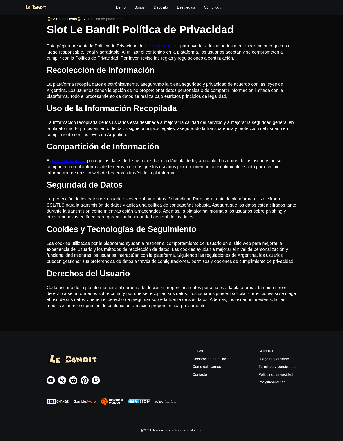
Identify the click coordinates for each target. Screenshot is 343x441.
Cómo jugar (213, 7)
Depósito (161, 7)
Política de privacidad (275, 374)
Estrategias (186, 7)
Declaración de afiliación (212, 359)
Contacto (200, 374)
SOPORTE (267, 351)
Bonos (140, 7)
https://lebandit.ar (162, 45)
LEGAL (198, 351)
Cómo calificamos (207, 367)
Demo (121, 7)
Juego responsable (273, 359)
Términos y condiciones (277, 367)
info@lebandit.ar (271, 382)
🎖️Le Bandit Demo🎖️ (64, 19)
